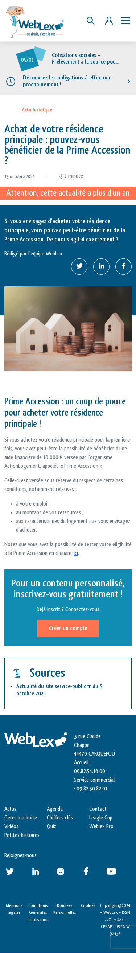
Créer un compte (68, 628)
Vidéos (11, 826)
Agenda (55, 809)
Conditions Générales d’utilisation (38, 912)
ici (76, 553)
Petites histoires (22, 835)
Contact (98, 809)
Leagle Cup (100, 818)
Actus (10, 809)
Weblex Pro (101, 826)
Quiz (51, 826)
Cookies (88, 905)
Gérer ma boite (20, 818)
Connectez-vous (82, 609)
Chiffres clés (60, 818)
